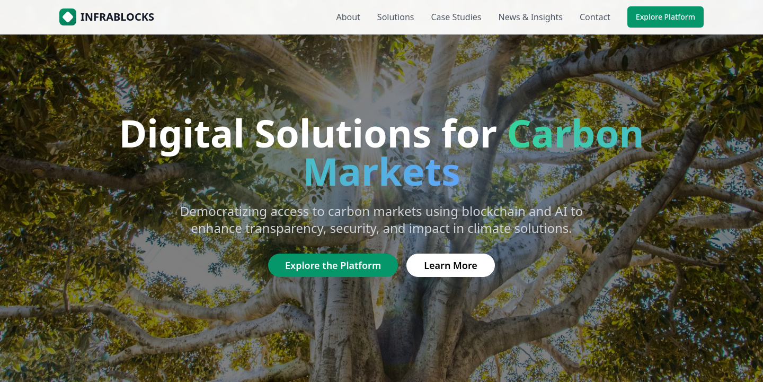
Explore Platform (665, 17)
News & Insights (531, 17)
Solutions (395, 17)
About (348, 17)
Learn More (450, 265)
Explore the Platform (333, 265)
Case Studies (456, 17)
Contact (595, 17)
